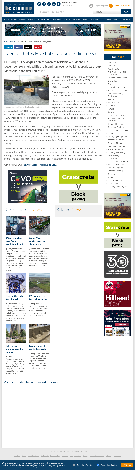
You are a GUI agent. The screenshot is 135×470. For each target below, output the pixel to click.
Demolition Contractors (118, 115)
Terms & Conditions (97, 456)
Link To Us (45, 456)
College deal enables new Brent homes (15, 349)
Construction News (10, 19)
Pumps (111, 109)
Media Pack (107, 19)
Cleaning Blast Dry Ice (117, 186)
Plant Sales (112, 65)
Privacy (85, 456)
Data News (75, 19)
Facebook (59, 4)
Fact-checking (55, 456)
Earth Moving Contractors (113, 156)
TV (93, 19)
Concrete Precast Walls (118, 161)
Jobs (90, 19)
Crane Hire (112, 81)
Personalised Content (107, 465)
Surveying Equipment (117, 127)
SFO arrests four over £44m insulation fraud (14, 241)
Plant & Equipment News (61, 19)
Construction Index (19, 8)
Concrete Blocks (115, 143)
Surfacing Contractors (117, 90)
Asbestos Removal (116, 139)
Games (115, 19)
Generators (113, 105)
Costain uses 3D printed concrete (37, 347)
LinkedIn (49, 4)
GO (126, 11)
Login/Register (101, 5)
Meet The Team (33, 456)
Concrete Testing (115, 171)
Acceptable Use (75, 456)
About (24, 456)
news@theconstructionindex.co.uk (40, 164)
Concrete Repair (115, 180)
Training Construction (117, 77)
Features (85, 19)
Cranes (111, 84)
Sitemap (109, 456)
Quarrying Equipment (117, 136)
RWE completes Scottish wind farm (39, 297)
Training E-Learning (116, 152)
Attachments (113, 69)
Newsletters (122, 5)
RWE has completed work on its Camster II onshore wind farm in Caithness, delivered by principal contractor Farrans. (38, 309)
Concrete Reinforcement (118, 130)
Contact (17, 456)
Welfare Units (114, 102)
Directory (117, 456)
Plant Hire (112, 62)
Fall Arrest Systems (116, 167)
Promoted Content (26, 19)
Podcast (127, 19)
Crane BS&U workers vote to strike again (37, 241)
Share (8, 47)
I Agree (127, 465)
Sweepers (112, 177)
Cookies (65, 456)
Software (111, 112)
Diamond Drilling (115, 124)
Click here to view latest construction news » (31, 382)
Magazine (98, 19)
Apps (122, 19)
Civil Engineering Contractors (115, 94)
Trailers (111, 133)
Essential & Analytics (83, 465)
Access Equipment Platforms (116, 119)
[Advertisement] (53, 415)
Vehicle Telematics (116, 164)
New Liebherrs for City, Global (15, 297)
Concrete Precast (115, 183)
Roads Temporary (115, 149)
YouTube (54, 4)
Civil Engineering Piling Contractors (118, 73)
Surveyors (112, 174)
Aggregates (113, 99)
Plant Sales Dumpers (117, 146)
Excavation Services (116, 87)
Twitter (44, 4)
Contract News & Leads (41, 19)
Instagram (39, 4)
